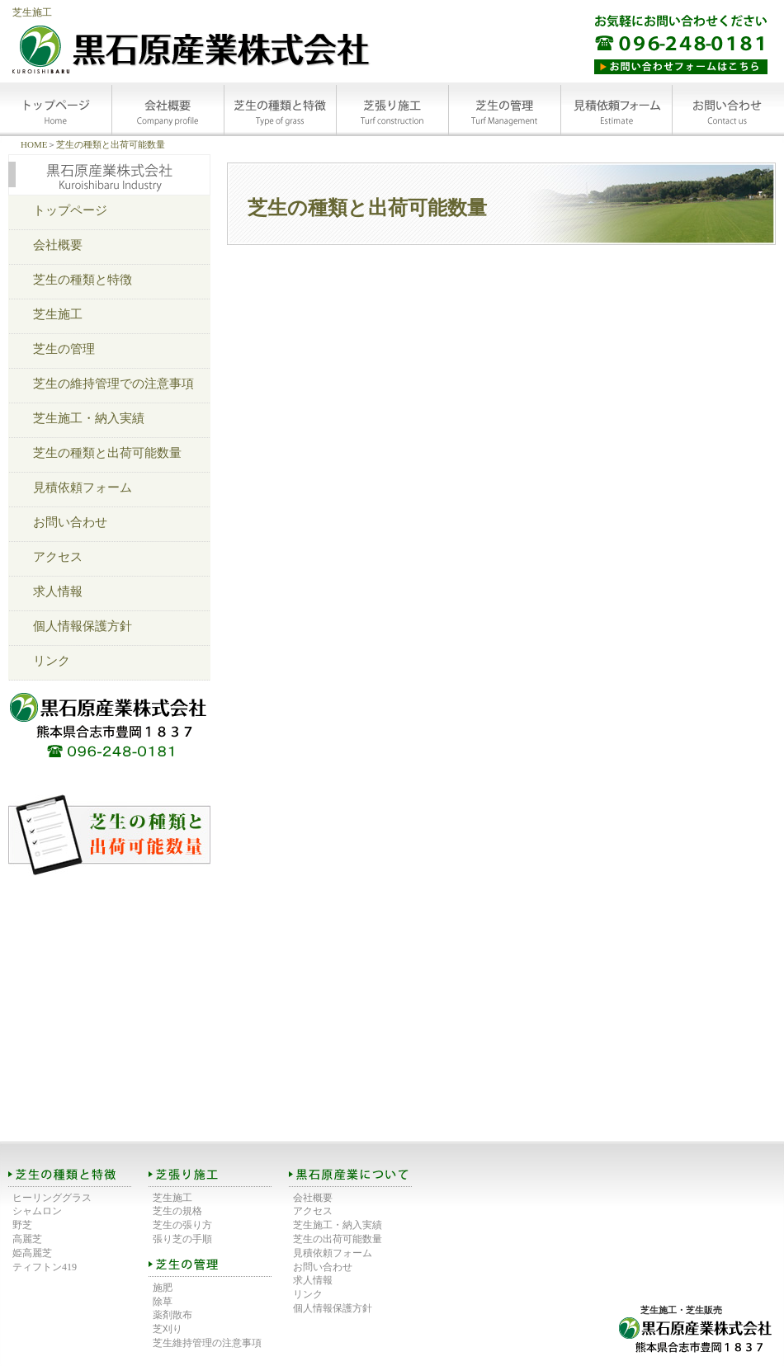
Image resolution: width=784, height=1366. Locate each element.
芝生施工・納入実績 (88, 418)
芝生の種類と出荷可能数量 (110, 144)
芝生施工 (32, 12)
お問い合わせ (70, 522)
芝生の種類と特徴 (82, 279)
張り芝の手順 (182, 1239)
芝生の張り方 (182, 1225)
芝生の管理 (64, 349)
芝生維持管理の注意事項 (207, 1343)
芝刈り (167, 1329)
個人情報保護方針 (82, 626)
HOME (34, 144)
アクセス (58, 556)
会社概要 (58, 245)
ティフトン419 (44, 1267)
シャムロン (37, 1211)
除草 (162, 1301)
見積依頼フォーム (82, 487)
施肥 (162, 1287)
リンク (51, 660)
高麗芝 (27, 1239)
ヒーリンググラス (52, 1197)
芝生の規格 (177, 1211)
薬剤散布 (172, 1315)
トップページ (70, 210)
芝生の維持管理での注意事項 (113, 383)
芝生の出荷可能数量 (337, 1239)
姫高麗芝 (32, 1253)
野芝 (22, 1225)
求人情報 (58, 591)
